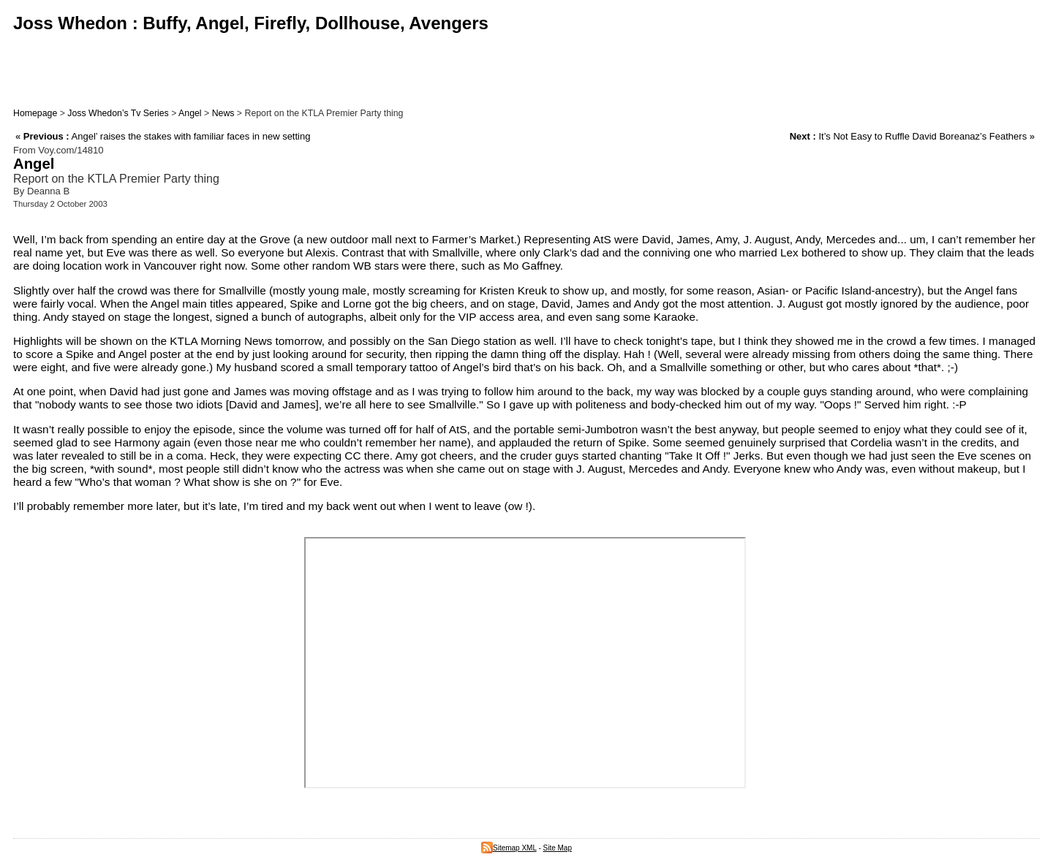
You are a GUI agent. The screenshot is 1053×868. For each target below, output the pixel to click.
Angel (190, 113)
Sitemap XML (509, 848)
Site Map (557, 848)
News (223, 113)
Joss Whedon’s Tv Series (117, 113)
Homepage (35, 113)
